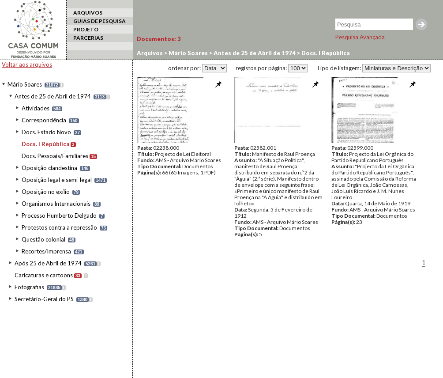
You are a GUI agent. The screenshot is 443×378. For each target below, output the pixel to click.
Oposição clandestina (49, 167)
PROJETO (85, 29)
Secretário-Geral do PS (44, 298)
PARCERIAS (88, 37)
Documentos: (159, 38)
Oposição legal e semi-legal (57, 179)
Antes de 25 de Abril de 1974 (53, 96)
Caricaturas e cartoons (44, 275)
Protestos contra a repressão (59, 227)
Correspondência (44, 120)
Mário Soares (25, 84)
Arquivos (150, 53)
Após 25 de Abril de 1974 (48, 263)
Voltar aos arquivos (27, 64)
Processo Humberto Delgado (59, 215)
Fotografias (29, 287)
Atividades (35, 108)
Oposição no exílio (46, 191)
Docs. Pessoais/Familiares (55, 155)
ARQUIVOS (87, 12)
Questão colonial (43, 239)
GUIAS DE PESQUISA (99, 21)
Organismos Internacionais (56, 203)
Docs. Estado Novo (46, 132)
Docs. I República (45, 143)
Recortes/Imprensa (46, 251)
